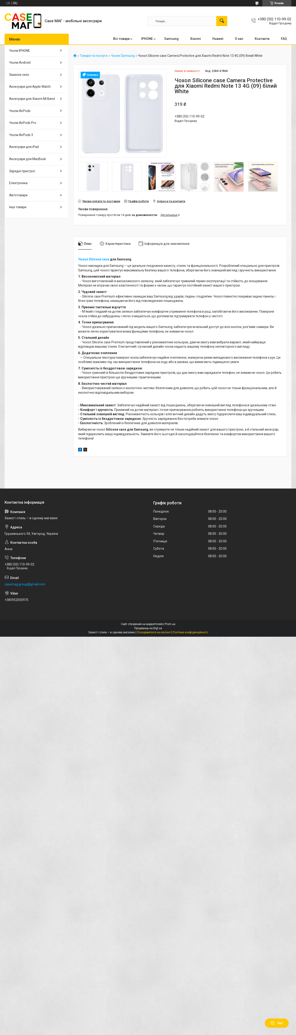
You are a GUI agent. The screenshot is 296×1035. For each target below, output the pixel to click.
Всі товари (121, 39)
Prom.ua (170, 624)
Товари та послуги (93, 55)
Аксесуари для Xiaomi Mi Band (32, 99)
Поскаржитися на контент (154, 632)
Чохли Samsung (123, 55)
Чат (276, 1023)
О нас (239, 39)
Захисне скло (19, 74)
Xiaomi (195, 39)
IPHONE (147, 39)
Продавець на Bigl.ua (148, 628)
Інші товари (17, 207)
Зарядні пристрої (22, 171)
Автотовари (18, 195)
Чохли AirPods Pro (22, 123)
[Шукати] (221, 21)
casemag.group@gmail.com (25, 584)
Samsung (171, 39)
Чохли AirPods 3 (21, 135)
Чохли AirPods (19, 111)
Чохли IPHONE (19, 50)
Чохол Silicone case (93, 259)
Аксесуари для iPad (24, 147)
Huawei (217, 39)
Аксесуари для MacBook (27, 159)
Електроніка (18, 183)
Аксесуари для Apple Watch (30, 86)
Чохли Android (19, 62)
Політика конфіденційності (190, 632)
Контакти (262, 39)
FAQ (284, 39)
